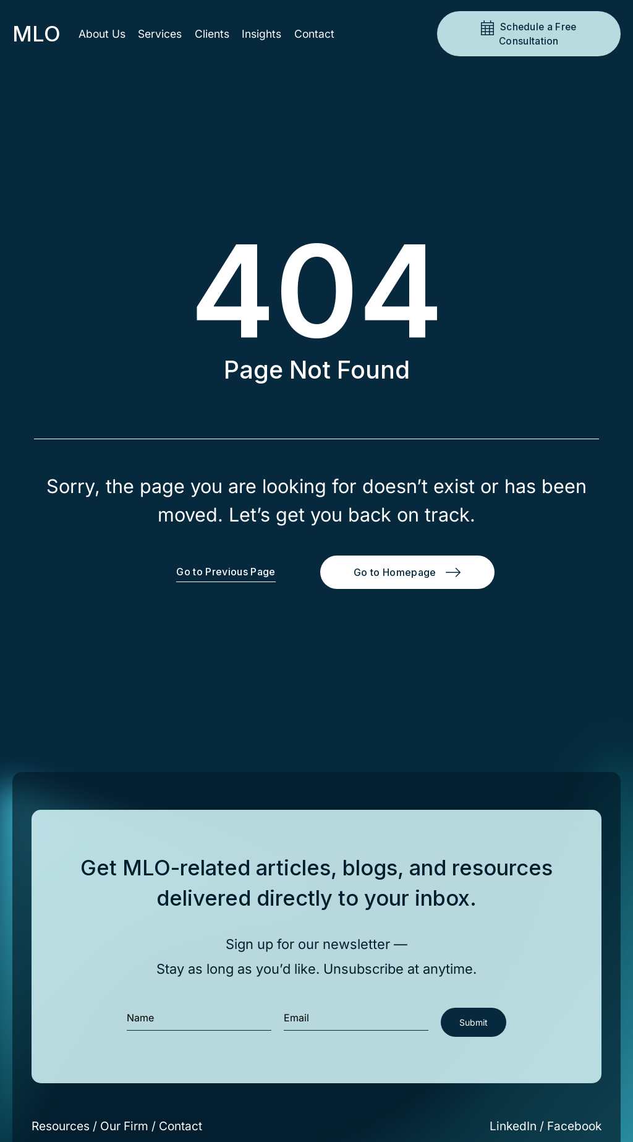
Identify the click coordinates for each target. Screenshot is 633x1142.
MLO (36, 33)
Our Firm (124, 1126)
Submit (473, 1022)
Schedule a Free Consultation (537, 34)
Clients (212, 33)
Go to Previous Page (225, 571)
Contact (314, 33)
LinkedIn (513, 1126)
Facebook (574, 1126)
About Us (102, 33)
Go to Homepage (395, 572)
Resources (61, 1126)
